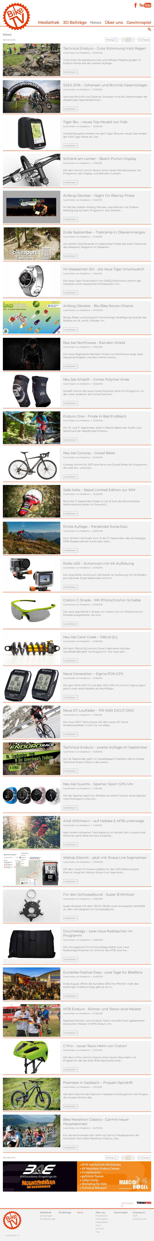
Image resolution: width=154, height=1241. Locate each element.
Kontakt (99, 1228)
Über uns (114, 22)
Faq (97, 1231)
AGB (135, 1215)
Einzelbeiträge (47, 1219)
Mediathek (48, 22)
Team (98, 1225)
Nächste (146, 40)
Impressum (139, 1212)
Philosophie (101, 1219)
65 (140, 40)
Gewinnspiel (139, 22)
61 (133, 40)
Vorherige (110, 40)
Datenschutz (139, 1219)
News (95, 22)
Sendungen (46, 1215)
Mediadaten (101, 1222)
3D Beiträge (75, 22)
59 (124, 40)
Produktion (101, 1215)
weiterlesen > (70, 72)
